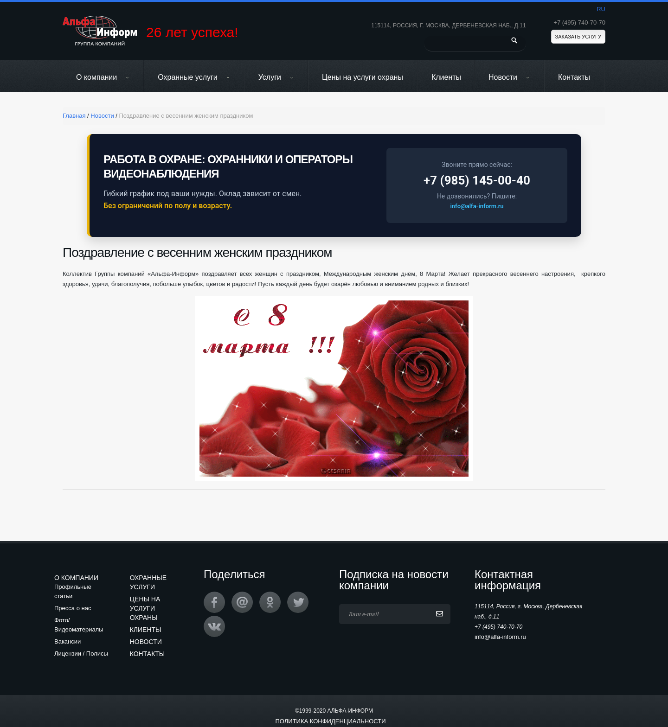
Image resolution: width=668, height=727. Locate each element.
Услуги (276, 77)
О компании (102, 77)
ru (601, 9)
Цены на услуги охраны (362, 77)
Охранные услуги (194, 77)
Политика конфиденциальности (330, 721)
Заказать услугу (578, 36)
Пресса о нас (72, 608)
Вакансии (67, 641)
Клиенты (446, 77)
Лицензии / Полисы (81, 653)
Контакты (574, 77)
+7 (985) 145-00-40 (477, 180)
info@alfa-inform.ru (476, 206)
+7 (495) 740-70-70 (579, 22)
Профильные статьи (72, 591)
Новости (509, 77)
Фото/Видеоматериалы (78, 625)
